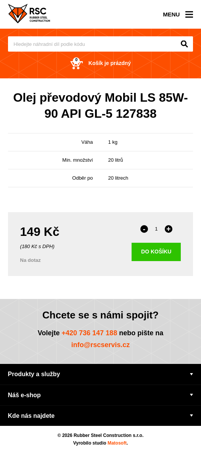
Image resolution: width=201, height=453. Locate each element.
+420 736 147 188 (89, 333)
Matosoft (117, 443)
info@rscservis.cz (100, 345)
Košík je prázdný (100, 63)
